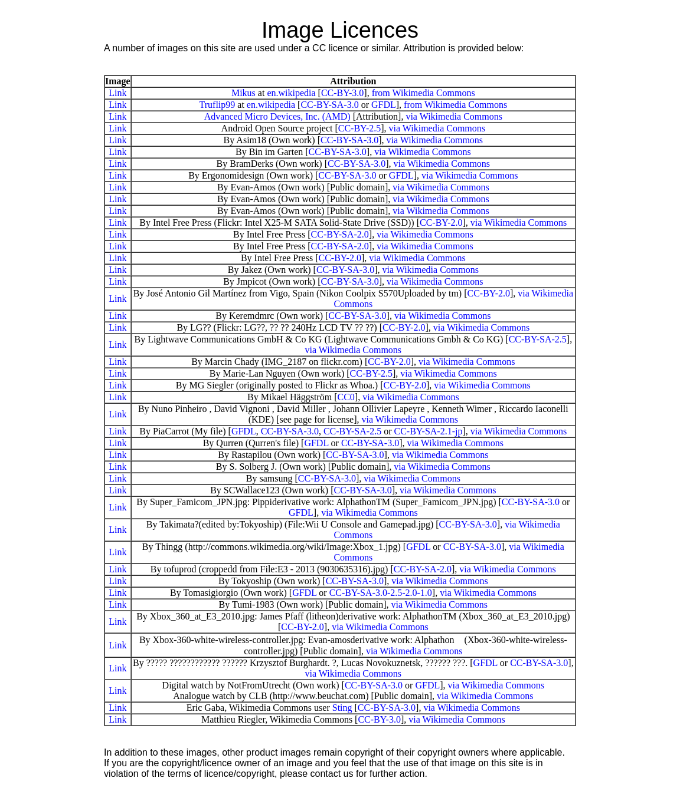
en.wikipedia (291, 93)
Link (117, 93)
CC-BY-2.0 (441, 222)
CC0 (345, 397)
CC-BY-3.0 (342, 93)
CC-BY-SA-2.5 (538, 339)
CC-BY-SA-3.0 (329, 105)
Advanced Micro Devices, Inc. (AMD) (277, 116)
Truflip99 (218, 105)
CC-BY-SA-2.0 (340, 234)
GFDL (383, 105)
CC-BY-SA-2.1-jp (428, 431)
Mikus (243, 93)
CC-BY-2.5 (359, 128)
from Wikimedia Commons (423, 93)
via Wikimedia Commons (454, 116)
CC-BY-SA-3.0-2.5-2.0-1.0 (380, 593)
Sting (342, 708)
